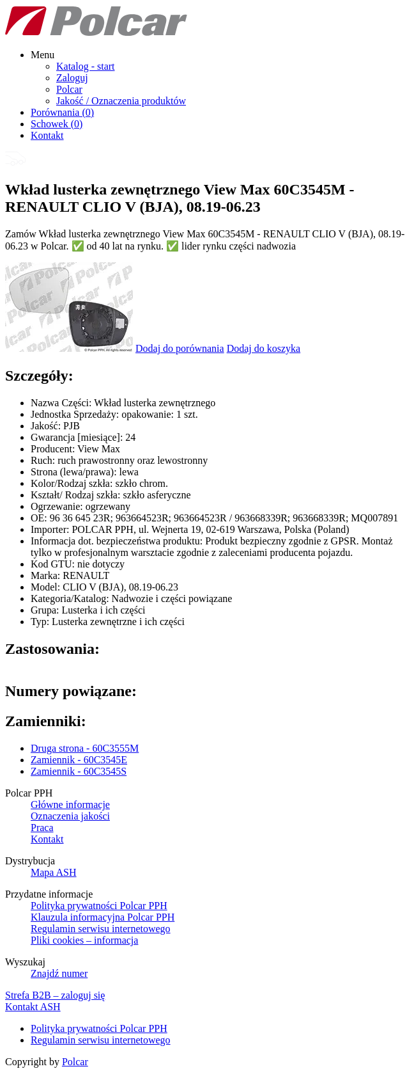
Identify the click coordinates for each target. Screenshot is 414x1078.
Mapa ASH (54, 872)
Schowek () (56, 123)
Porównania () (62, 112)
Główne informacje (70, 804)
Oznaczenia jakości (70, 816)
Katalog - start (85, 66)
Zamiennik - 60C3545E (79, 759)
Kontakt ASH (33, 1006)
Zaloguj (72, 77)
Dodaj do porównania (179, 348)
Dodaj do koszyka (264, 348)
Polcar (69, 89)
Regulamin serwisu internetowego (101, 928)
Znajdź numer (59, 973)
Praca (42, 827)
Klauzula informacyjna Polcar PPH (102, 917)
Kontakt (47, 135)
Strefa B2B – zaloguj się (55, 995)
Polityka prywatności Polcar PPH (99, 905)
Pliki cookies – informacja (84, 940)
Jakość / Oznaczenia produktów (121, 100)
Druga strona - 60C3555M (85, 748)
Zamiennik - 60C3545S (78, 771)
